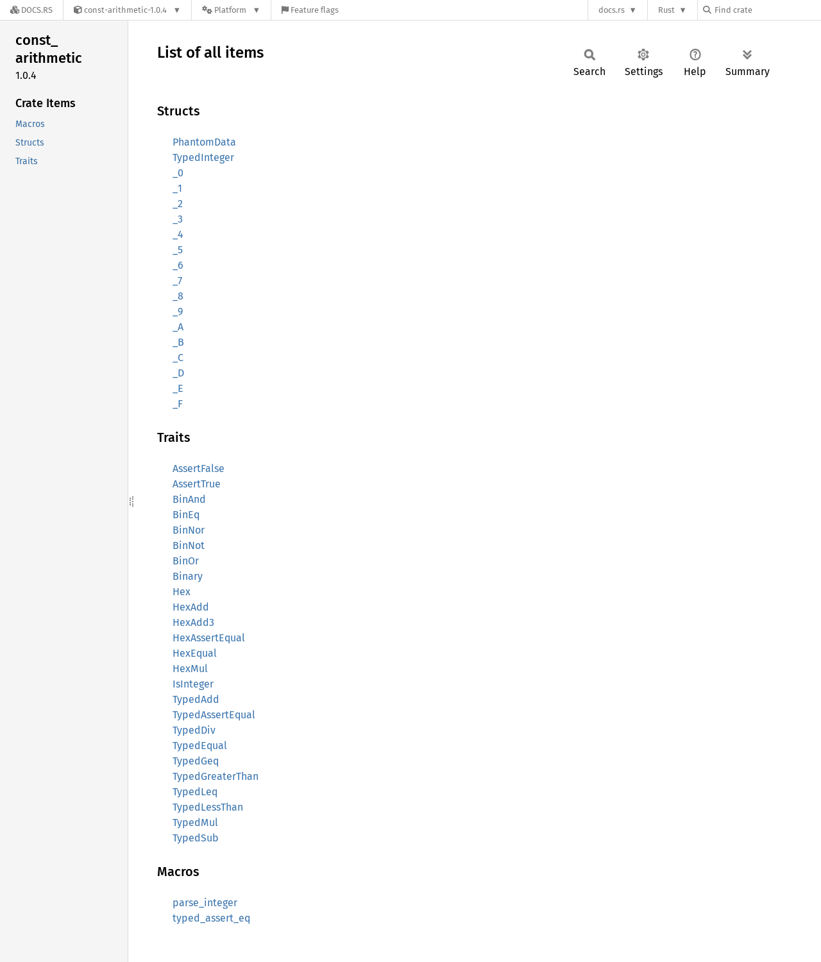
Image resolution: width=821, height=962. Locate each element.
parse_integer (205, 903)
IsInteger (193, 684)
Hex (181, 592)
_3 (178, 219)
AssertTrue (197, 484)
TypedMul (195, 822)
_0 (178, 173)
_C (178, 357)
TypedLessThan (208, 807)
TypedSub (196, 838)
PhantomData (204, 142)
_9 (178, 311)
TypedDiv (194, 730)
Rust (666, 10)
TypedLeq (195, 792)
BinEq (186, 515)
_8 (178, 296)
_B (178, 342)
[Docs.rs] (31, 10)
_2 (178, 204)
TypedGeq (196, 761)
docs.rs (611, 10)
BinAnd (189, 499)
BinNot (189, 545)
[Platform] (231, 10)
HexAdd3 (193, 622)
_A (178, 327)
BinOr (186, 561)
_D (178, 373)
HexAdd (191, 607)
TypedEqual (200, 745)
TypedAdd (196, 699)
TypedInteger (203, 157)
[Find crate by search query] (767, 10)
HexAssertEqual (209, 638)
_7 (177, 280)
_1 (177, 188)
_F (178, 404)
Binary (188, 576)
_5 (178, 250)
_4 (178, 234)
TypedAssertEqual (214, 715)
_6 (178, 265)
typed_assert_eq (211, 918)
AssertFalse (198, 468)
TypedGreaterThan (215, 776)
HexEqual (195, 653)
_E (178, 388)
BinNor (189, 530)
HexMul (190, 668)
